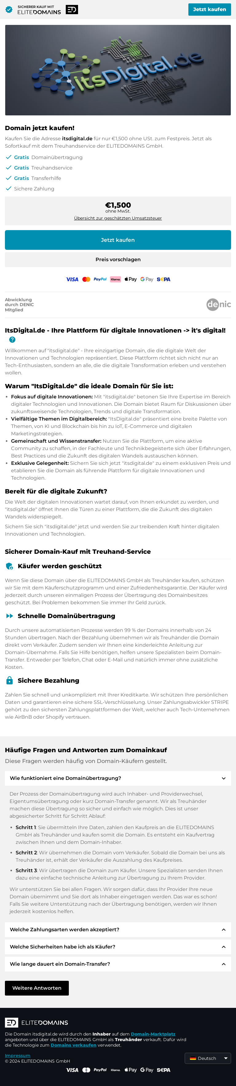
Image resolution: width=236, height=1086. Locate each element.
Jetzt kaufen (209, 9)
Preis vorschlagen (118, 259)
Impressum (17, 1055)
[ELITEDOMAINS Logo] (97, 1023)
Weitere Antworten (36, 988)
